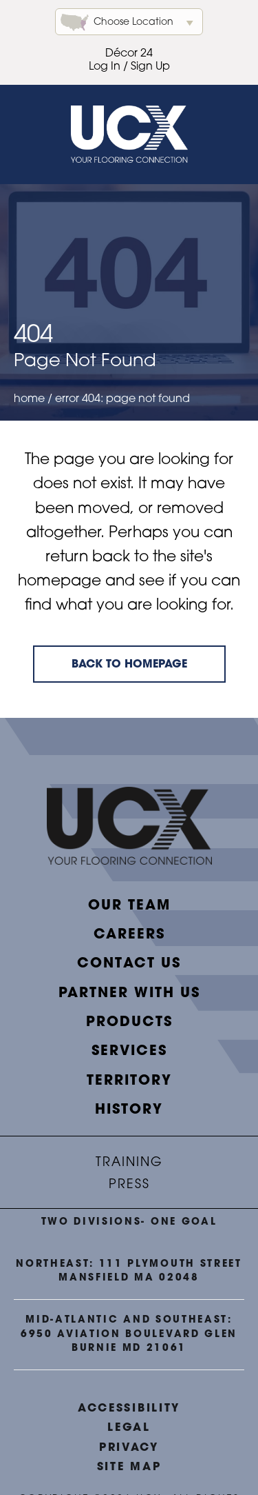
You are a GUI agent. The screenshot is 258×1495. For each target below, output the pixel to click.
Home (29, 399)
